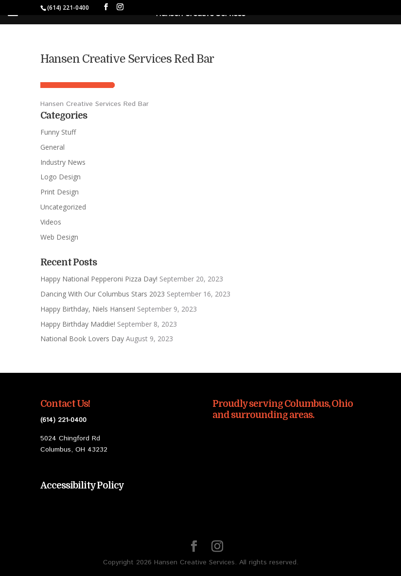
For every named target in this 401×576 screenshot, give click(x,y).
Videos (50, 222)
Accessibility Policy (82, 485)
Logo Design (60, 176)
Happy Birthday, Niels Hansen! (87, 309)
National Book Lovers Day (82, 338)
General (52, 147)
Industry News (63, 162)
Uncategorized (63, 206)
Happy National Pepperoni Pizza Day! (98, 278)
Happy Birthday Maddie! (77, 324)
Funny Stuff (58, 132)
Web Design (59, 237)
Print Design (59, 191)
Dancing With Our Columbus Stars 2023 (102, 293)
